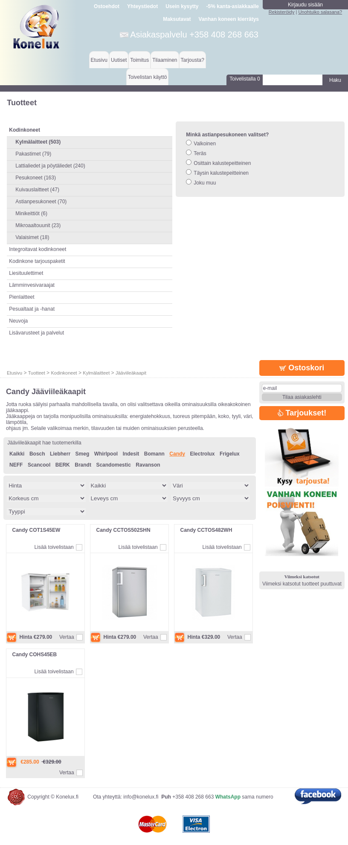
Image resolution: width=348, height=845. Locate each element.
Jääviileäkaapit (131, 372)
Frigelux (230, 454)
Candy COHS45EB (34, 655)
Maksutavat (177, 19)
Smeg (82, 454)
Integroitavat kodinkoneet (37, 249)
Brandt (83, 465)
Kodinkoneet (64, 372)
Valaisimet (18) (32, 237)
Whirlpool (106, 454)
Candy (177, 454)
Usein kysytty (181, 6)
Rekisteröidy (282, 11)
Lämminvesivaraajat (32, 285)
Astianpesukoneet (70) (41, 202)
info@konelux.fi (140, 797)
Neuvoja (18, 321)
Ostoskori (301, 367)
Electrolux (202, 454)
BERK (62, 465)
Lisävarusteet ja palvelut (36, 333)
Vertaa (66, 637)
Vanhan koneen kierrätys (229, 19)
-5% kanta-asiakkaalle (232, 6)
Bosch (37, 454)
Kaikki (16, 454)
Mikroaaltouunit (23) (38, 225)
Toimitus (139, 60)
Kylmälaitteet (96, 372)
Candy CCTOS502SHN (123, 530)
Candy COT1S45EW (36, 530)
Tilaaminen (164, 60)
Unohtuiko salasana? (320, 11)
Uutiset (119, 60)
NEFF (16, 465)
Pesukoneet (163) (35, 178)
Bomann (154, 454)
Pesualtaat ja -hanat (32, 309)
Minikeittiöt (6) (31, 213)
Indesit (131, 454)
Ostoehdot (106, 6)
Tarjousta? (192, 60)
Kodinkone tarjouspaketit (37, 261)
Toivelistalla (244, 79)
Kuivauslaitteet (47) (37, 190)
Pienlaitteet (21, 297)
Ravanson (148, 465)
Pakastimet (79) (33, 154)
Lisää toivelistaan (54, 547)
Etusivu (99, 60)
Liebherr (60, 454)
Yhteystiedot (142, 6)
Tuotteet (36, 372)
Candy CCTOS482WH (206, 530)
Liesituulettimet (26, 273)
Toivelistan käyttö (147, 77)
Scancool (39, 465)
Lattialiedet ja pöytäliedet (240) (50, 166)
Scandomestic (113, 465)
